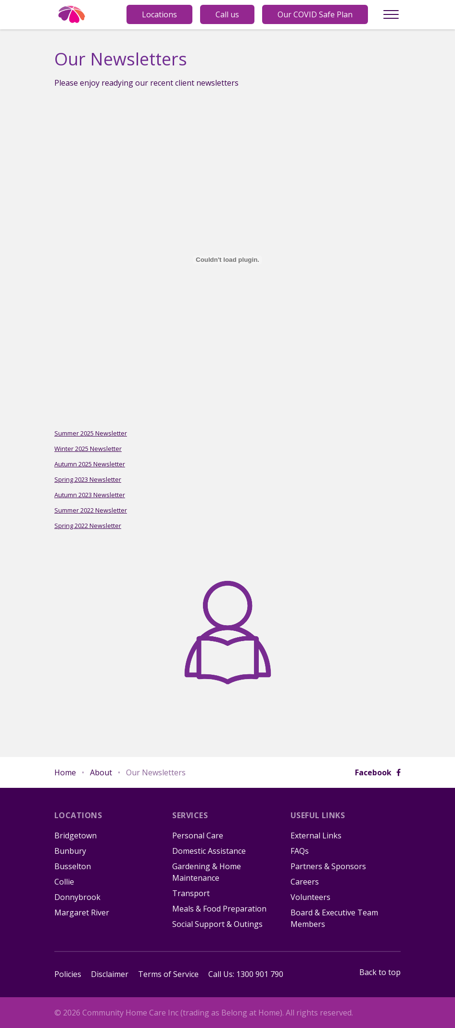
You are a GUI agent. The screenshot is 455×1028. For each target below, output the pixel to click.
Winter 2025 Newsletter (88, 448)
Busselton (72, 866)
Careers (305, 881)
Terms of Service (168, 974)
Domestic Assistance (209, 851)
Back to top (380, 972)
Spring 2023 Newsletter (87, 479)
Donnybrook (77, 897)
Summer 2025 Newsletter (90, 433)
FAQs (300, 851)
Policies (67, 974)
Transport (191, 893)
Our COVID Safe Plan (315, 14)
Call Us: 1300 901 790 (245, 974)
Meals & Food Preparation (219, 908)
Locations (159, 14)
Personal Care (197, 835)
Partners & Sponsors (328, 866)
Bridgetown (75, 835)
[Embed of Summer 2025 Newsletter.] (227, 260)
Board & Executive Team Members (334, 918)
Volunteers (310, 897)
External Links (316, 835)
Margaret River (81, 912)
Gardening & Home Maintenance (206, 872)
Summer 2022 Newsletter (90, 510)
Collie (64, 881)
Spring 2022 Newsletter (87, 525)
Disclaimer (109, 974)
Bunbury (70, 851)
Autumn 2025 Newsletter (89, 464)
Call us (227, 14)
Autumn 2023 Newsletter (89, 494)
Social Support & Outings (217, 924)
